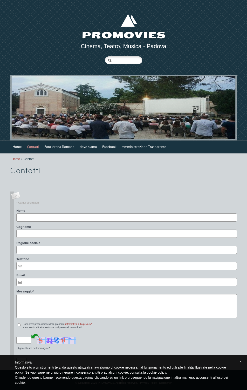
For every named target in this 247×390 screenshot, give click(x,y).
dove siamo (88, 147)
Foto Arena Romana (59, 147)
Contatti (33, 147)
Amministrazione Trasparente (144, 147)
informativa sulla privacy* (78, 324)
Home (17, 147)
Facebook (109, 147)
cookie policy (156, 372)
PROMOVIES (124, 35)
